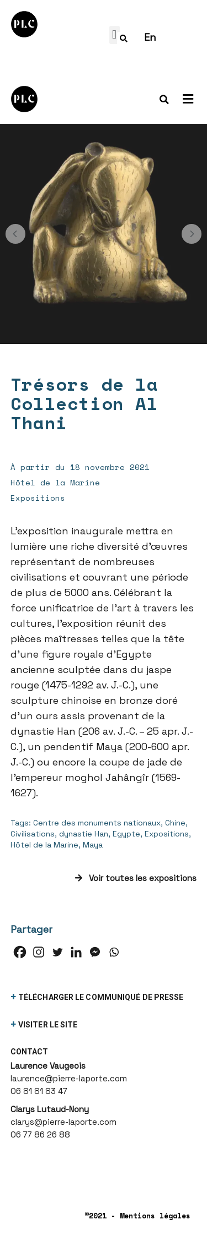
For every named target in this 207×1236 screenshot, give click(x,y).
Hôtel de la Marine (44, 845)
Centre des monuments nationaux (97, 823)
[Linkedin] (76, 952)
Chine (175, 823)
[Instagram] (38, 952)
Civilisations (32, 834)
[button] (15, 234)
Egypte (126, 834)
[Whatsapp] (113, 952)
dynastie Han (83, 834)
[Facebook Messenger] (95, 952)
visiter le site (48, 1024)
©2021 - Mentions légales (137, 1215)
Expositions (167, 834)
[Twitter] (57, 952)
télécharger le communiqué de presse (101, 997)
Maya (93, 845)
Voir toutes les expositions (136, 878)
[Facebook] (20, 952)
